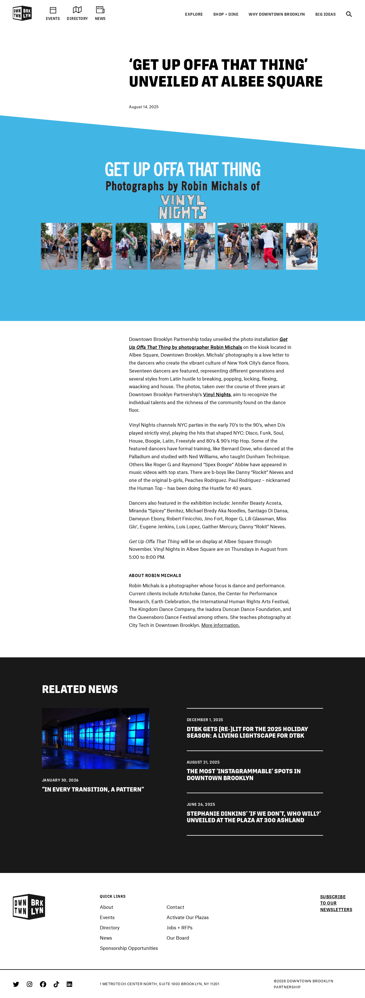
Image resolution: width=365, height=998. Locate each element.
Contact (175, 907)
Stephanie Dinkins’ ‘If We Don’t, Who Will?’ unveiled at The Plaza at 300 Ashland (254, 817)
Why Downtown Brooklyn (277, 14)
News (106, 938)
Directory (109, 927)
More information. (220, 625)
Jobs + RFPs (179, 927)
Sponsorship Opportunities (129, 948)
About (106, 907)
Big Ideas (325, 14)
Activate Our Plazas (188, 917)
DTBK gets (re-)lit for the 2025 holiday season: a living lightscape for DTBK (247, 732)
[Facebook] (44, 984)
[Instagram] (30, 984)
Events (107, 917)
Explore (194, 14)
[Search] (349, 14)
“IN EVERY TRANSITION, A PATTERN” (93, 789)
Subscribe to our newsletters (336, 903)
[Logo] (22, 19)
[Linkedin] (69, 984)
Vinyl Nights (217, 394)
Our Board (178, 938)
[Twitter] (17, 984)
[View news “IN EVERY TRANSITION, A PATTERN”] (95, 738)
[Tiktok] (57, 984)
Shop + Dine (226, 14)
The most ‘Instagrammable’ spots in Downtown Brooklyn (244, 775)
